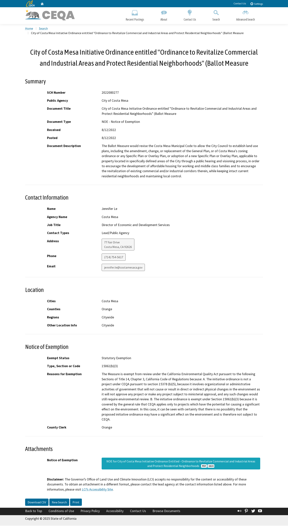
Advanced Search (245, 14)
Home (29, 29)
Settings (256, 4)
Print (76, 502)
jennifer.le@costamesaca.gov (123, 268)
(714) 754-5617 (113, 257)
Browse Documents (166, 511)
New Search (59, 502)
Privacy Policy (90, 511)
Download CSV (37, 502)
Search (216, 14)
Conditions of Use (61, 511)
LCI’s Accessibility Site (97, 490)
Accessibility (115, 511)
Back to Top (33, 511)
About (164, 14)
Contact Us (240, 3)
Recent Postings (134, 14)
